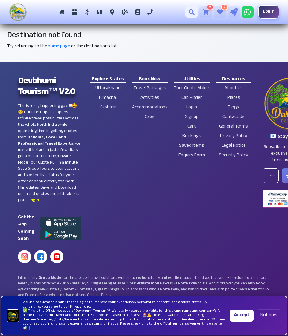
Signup (191, 117)
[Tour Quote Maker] (234, 12)
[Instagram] (24, 256)
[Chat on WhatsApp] (248, 12)
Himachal (108, 98)
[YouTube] (56, 256)
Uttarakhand (108, 88)
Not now (269, 315)
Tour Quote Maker (192, 88)
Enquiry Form (191, 156)
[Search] (191, 12)
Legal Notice (234, 146)
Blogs (233, 108)
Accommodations (150, 108)
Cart (191, 127)
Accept (241, 315)
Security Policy (233, 156)
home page (59, 47)
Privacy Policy (233, 136)
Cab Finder (191, 98)
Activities (149, 98)
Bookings (191, 136)
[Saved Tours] (220, 12)
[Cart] (205, 12)
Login (269, 12)
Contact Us (233, 117)
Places (233, 98)
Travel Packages (150, 88)
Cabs (149, 117)
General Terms (233, 127)
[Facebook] (40, 256)
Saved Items (191, 146)
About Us (234, 88)
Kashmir (108, 108)
